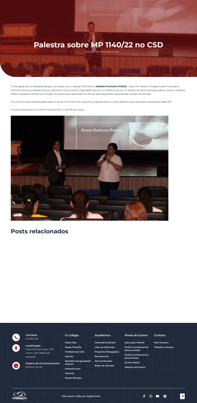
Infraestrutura (72, 368)
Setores (69, 356)
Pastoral (69, 373)
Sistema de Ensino (135, 367)
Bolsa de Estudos (104, 365)
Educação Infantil (134, 342)
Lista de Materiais (105, 347)
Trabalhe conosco (164, 347)
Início (81, 52)
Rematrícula (102, 356)
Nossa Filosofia (73, 347)
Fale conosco (161, 342)
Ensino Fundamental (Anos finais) (136, 356)
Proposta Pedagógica (107, 351)
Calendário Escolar (105, 342)
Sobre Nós (70, 342)
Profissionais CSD (74, 351)
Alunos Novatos (103, 361)
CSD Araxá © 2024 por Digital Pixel (81, 396)
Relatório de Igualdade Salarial (78, 362)
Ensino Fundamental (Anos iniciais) (136, 349)
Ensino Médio (132, 362)
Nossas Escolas (73, 378)
